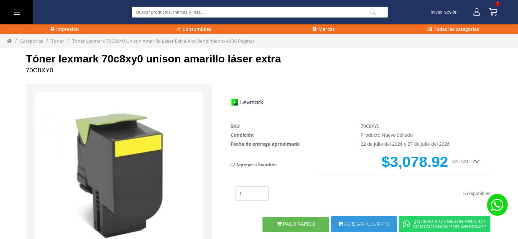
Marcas (324, 29)
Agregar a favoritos (253, 164)
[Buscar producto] (260, 12)
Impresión (65, 29)
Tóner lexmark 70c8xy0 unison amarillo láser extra (153, 59)
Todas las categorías (453, 29)
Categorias (31, 41)
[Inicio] (9, 40)
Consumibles (194, 29)
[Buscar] (373, 12)
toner (57, 41)
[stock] (252, 193)
